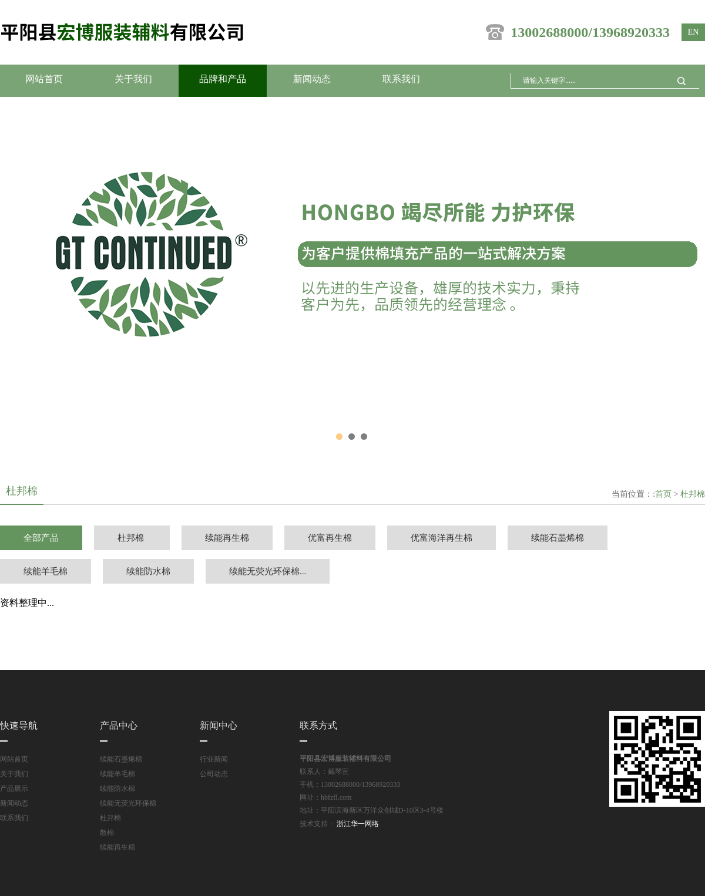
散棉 (107, 832)
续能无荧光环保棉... (267, 571)
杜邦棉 (692, 494)
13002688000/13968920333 (578, 32)
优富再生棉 (330, 538)
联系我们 (401, 79)
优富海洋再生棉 (441, 538)
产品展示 (14, 788)
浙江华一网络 (357, 824)
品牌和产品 (222, 79)
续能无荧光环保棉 (128, 803)
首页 (663, 494)
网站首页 (44, 79)
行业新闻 (214, 759)
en (693, 32)
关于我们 (133, 79)
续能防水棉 (148, 571)
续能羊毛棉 (46, 571)
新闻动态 (312, 79)
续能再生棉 (227, 538)
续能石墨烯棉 (557, 538)
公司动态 (214, 774)
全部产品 (41, 538)
